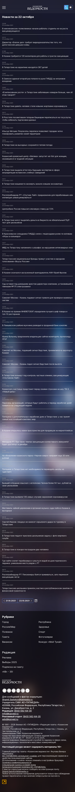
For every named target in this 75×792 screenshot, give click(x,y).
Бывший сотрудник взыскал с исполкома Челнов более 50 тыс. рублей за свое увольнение (36, 484)
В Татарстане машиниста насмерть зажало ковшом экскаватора (32, 184)
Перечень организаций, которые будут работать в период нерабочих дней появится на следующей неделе (36, 404)
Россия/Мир (8, 626)
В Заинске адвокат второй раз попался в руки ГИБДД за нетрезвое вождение (33, 79)
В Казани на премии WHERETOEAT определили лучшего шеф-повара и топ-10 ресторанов (34, 312)
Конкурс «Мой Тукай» (50, 642)
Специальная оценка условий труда (19, 765)
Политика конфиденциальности (16, 762)
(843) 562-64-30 (23, 710)
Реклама (6, 657)
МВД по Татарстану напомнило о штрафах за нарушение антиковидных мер (37, 247)
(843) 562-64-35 (32, 716)
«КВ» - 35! (7, 671)
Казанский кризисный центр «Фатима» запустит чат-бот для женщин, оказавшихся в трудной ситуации (34, 157)
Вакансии (7, 642)
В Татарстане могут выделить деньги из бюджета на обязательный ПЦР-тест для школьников (36, 221)
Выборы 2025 (9, 662)
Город (5, 622)
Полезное (7, 631)
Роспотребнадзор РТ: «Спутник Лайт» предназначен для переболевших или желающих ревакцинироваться (37, 196)
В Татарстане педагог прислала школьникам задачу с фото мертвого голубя (34, 536)
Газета (5, 636)
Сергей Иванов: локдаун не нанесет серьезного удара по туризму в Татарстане (34, 523)
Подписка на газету (12, 667)
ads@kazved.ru (10, 719)
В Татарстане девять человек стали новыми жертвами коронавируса (34, 106)
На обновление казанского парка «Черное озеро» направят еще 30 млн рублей (35, 456)
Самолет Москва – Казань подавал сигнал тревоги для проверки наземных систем (37, 298)
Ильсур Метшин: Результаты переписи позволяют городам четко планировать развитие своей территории (32, 132)
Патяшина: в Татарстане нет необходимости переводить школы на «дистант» (33, 470)
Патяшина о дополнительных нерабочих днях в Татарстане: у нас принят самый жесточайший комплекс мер (36, 417)
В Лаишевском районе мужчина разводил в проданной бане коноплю (34, 325)
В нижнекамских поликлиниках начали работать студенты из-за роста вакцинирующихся (35, 29)
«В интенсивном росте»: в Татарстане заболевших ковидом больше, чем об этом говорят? (37, 93)
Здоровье (44, 626)
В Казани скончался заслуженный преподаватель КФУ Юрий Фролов (34, 272)
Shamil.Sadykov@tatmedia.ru (17, 699)
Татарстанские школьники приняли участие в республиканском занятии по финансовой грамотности (37, 589)
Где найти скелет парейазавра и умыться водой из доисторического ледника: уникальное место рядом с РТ (34, 562)
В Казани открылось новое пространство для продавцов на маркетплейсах (37, 430)
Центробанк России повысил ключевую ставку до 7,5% (27, 209)
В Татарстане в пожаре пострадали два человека (25, 549)
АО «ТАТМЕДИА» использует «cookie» (19, 756)
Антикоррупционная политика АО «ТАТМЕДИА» (24, 767)
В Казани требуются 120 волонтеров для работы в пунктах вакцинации (35, 56)
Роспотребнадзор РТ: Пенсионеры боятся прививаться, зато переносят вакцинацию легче (35, 575)
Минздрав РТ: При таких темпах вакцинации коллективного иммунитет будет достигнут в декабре (35, 443)
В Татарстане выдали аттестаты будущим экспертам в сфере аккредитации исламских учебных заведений (31, 171)
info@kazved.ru (10, 713)
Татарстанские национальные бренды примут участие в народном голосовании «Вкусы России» (33, 260)
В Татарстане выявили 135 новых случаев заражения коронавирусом (35, 497)
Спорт (42, 631)
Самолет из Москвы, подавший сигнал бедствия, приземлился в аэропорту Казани (37, 351)
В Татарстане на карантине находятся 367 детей (25, 67)
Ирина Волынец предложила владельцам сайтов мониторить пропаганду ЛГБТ (36, 337)
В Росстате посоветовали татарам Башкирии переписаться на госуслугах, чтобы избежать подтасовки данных (36, 118)
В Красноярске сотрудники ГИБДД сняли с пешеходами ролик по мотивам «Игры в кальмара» (37, 235)
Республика (45, 622)
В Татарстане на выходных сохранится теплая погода (27, 145)
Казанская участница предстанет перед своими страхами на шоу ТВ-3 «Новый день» (35, 390)
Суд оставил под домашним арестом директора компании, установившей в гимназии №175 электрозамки (37, 285)
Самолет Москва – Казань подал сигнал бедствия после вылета (32, 364)
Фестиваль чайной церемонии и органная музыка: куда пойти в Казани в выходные (36, 509)
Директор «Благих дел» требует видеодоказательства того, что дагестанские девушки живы (32, 43)
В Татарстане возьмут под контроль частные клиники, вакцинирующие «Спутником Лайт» (35, 376)
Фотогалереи (46, 636)
